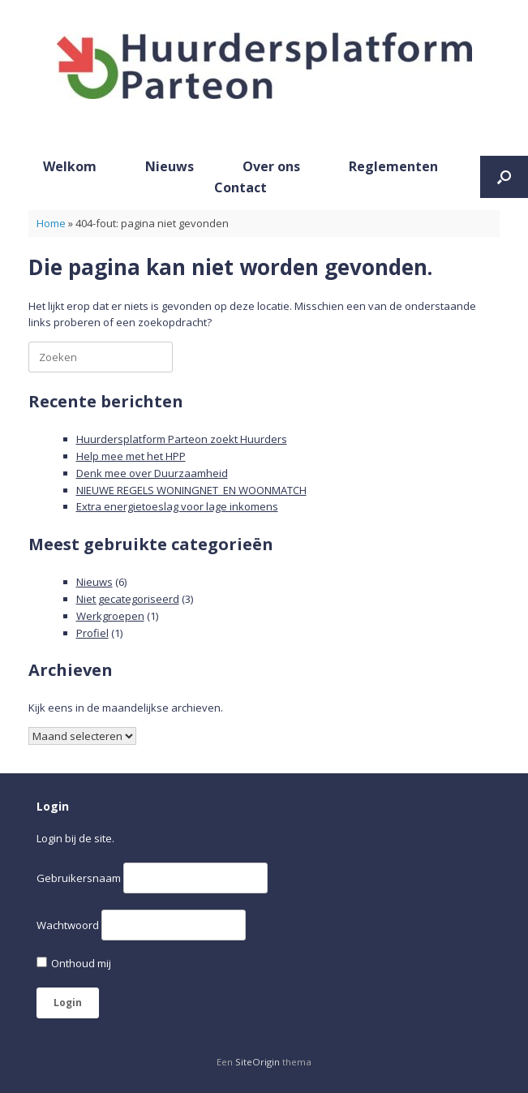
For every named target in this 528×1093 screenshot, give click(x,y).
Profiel (92, 633)
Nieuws (169, 166)
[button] (504, 177)
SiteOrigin (257, 1062)
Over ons (271, 166)
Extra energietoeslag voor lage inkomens (177, 506)
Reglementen (393, 166)
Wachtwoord (67, 925)
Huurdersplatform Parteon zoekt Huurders (181, 439)
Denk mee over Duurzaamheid (152, 473)
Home (51, 223)
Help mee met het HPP (131, 456)
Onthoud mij (73, 963)
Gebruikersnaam (78, 878)
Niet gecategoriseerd (127, 599)
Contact (240, 187)
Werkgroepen (110, 616)
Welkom (70, 166)
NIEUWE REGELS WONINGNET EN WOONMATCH (191, 490)
